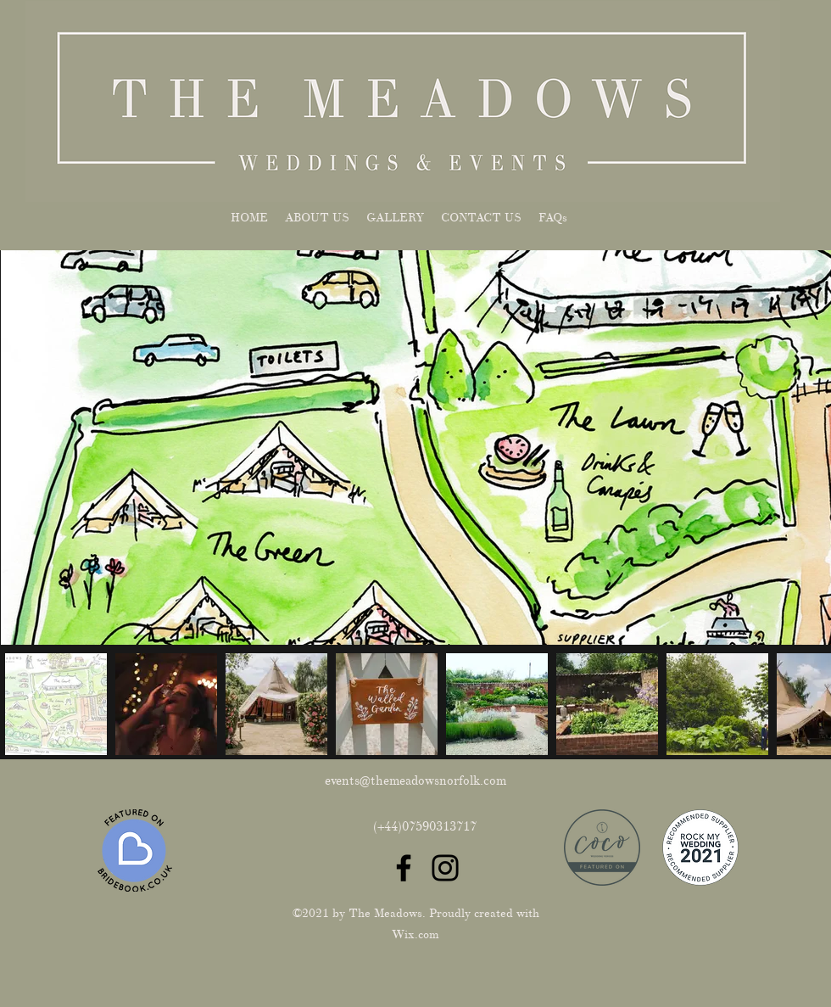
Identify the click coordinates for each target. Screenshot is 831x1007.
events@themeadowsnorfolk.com (415, 781)
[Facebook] (403, 868)
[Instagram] (445, 868)
